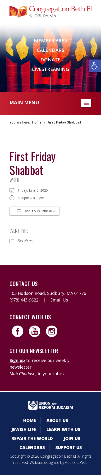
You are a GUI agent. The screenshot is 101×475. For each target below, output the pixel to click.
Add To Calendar (34, 211)
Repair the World (32, 438)
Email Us (59, 300)
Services (25, 240)
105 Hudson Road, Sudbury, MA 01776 (47, 293)
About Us (57, 420)
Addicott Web (76, 462)
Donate (50, 59)
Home (36, 122)
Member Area (50, 40)
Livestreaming (50, 69)
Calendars (50, 50)
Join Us (72, 438)
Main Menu (24, 102)
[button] (95, 65)
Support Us (68, 447)
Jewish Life (23, 429)
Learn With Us (63, 429)
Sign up (17, 360)
